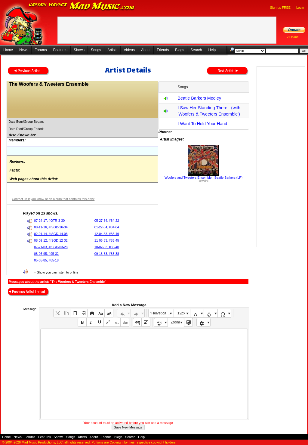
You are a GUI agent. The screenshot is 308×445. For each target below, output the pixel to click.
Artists (112, 50)
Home (8, 50)
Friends (163, 50)
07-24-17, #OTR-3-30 (49, 220)
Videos (129, 50)
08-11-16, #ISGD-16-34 (50, 227)
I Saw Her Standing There (202, 107)
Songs (96, 50)
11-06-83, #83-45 (106, 240)
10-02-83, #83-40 (106, 247)
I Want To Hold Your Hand (202, 123)
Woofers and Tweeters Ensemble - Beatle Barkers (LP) (203, 177)
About (145, 50)
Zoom (175, 322)
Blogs (179, 50)
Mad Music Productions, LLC (42, 442)
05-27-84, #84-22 (106, 220)
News (23, 50)
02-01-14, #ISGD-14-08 (50, 234)
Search (196, 50)
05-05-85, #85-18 (46, 260)
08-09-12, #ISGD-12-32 (50, 240)
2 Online (293, 37)
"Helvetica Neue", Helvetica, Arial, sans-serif (162, 313)
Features (60, 50)
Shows (79, 50)
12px (181, 313)
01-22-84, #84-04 (106, 227)
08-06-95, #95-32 (46, 253)
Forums (41, 50)
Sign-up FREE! (280, 7)
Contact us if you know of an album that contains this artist (53, 199)
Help (212, 50)
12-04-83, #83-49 (106, 234)
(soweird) (203, 180)
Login (300, 7)
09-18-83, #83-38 (106, 253)
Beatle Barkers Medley (199, 98)
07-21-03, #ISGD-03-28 (50, 247)
